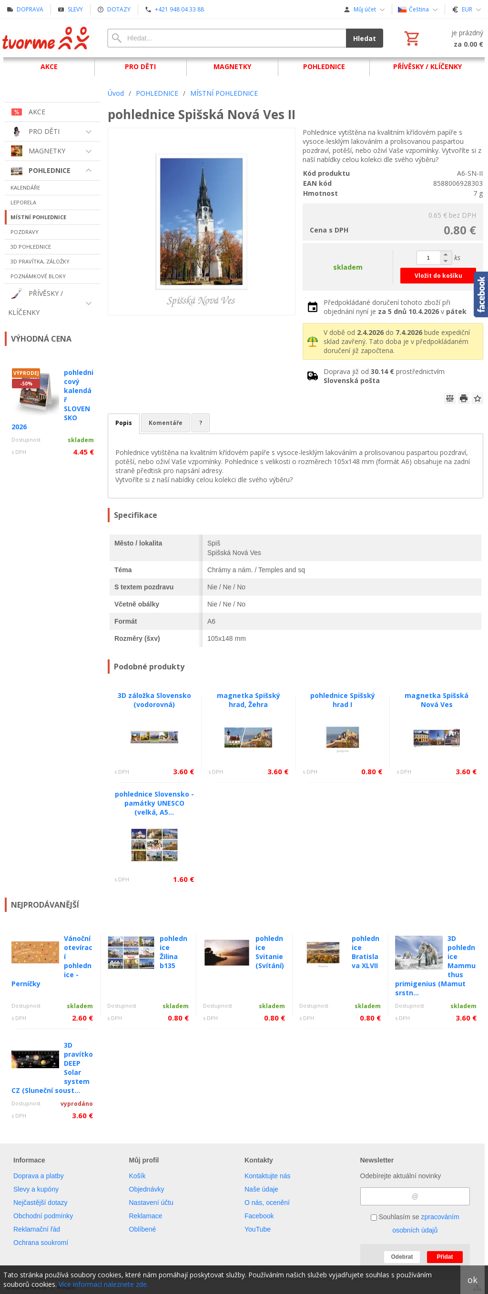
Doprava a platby (38, 1176)
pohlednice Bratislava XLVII (365, 952)
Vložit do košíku (438, 276)
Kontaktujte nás (267, 1176)
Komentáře (166, 423)
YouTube (257, 1229)
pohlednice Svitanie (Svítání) (269, 952)
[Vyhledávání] (226, 38)
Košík (137, 1176)
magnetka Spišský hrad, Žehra (248, 700)
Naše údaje (261, 1189)
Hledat (364, 38)
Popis (123, 423)
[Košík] (442, 38)
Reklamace (146, 1216)
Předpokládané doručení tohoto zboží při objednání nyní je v (395, 307)
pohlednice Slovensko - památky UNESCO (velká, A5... (154, 803)
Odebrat (402, 1257)
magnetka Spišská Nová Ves (436, 700)
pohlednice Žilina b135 (173, 952)
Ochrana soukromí (40, 1242)
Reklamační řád (36, 1229)
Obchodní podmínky (43, 1216)
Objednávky (146, 1189)
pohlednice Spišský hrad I (342, 700)
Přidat (445, 1257)
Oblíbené (142, 1229)
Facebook (259, 1216)
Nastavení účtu (151, 1202)
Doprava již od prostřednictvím (384, 376)
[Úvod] (46, 38)
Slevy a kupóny (36, 1189)
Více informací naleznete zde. (103, 1284)
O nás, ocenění (267, 1202)
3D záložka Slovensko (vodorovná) (154, 700)
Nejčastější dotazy (40, 1202)
